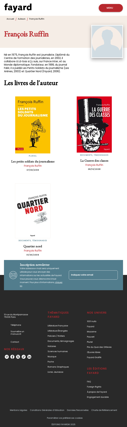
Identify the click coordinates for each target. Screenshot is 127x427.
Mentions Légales (18, 410)
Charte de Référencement (104, 410)
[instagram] (7, 357)
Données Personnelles (78, 410)
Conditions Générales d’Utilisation (47, 410)
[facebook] (12, 357)
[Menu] (111, 8)
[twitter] (18, 357)
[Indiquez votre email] (89, 275)
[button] (62, 325)
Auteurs (21, 18)
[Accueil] (18, 8)
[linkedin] (29, 357)
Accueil (10, 18)
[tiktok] (23, 357)
